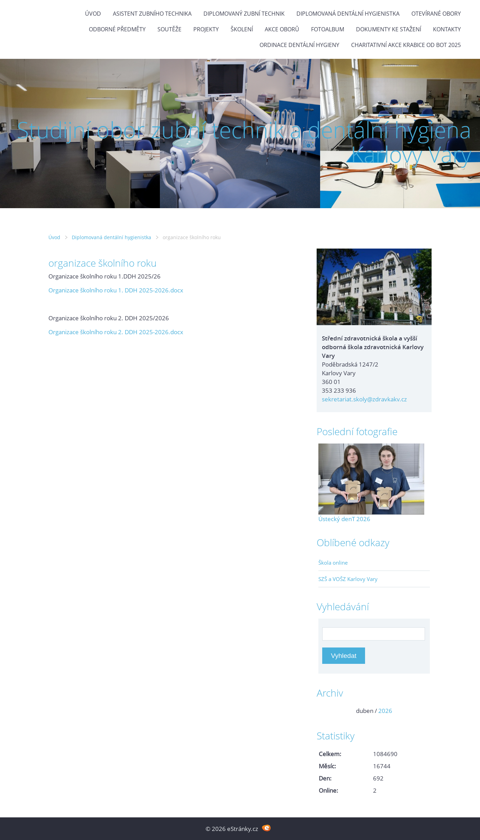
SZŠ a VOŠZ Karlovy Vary (348, 578)
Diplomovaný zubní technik (244, 13)
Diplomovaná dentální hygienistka (348, 13)
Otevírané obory (436, 13)
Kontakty (447, 29)
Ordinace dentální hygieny (299, 45)
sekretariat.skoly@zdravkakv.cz (364, 399)
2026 (385, 711)
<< (326, 711)
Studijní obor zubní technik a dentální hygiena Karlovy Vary (244, 142)
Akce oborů (282, 29)
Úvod (93, 13)
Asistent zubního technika (152, 13)
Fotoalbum (327, 29)
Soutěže (169, 29)
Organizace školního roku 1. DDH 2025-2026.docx (115, 290)
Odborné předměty (117, 29)
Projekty (206, 29)
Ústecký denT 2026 (344, 519)
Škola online (333, 562)
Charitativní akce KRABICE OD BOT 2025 (406, 45)
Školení (242, 29)
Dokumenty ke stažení (388, 29)
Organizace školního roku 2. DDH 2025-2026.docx (115, 332)
